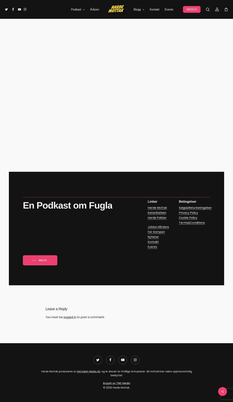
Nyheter (153, 237)
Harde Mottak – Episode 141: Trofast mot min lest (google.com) (97, 128)
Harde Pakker (157, 218)
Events (152, 247)
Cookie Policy (188, 218)
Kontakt (153, 242)
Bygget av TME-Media (116, 383)
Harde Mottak (106, 35)
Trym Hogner (122, 57)
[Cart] (226, 9)
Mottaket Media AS (88, 371)
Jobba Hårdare (158, 227)
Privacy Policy (188, 213)
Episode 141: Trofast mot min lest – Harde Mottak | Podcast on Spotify (102, 139)
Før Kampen (156, 232)
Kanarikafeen (157, 213)
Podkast (126, 35)
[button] (40, 260)
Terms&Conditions (192, 223)
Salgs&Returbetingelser (195, 208)
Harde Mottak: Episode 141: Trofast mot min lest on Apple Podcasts (100, 149)
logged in (70, 317)
